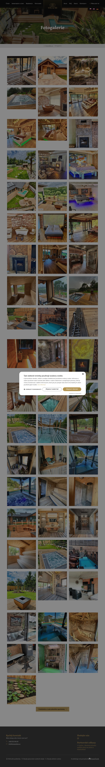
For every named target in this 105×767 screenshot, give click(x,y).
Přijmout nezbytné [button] (52, 389)
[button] (32, 389)
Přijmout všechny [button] (72, 389)
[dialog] (52, 383)
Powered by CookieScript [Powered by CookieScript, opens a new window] (75, 393)
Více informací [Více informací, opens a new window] (41, 384)
